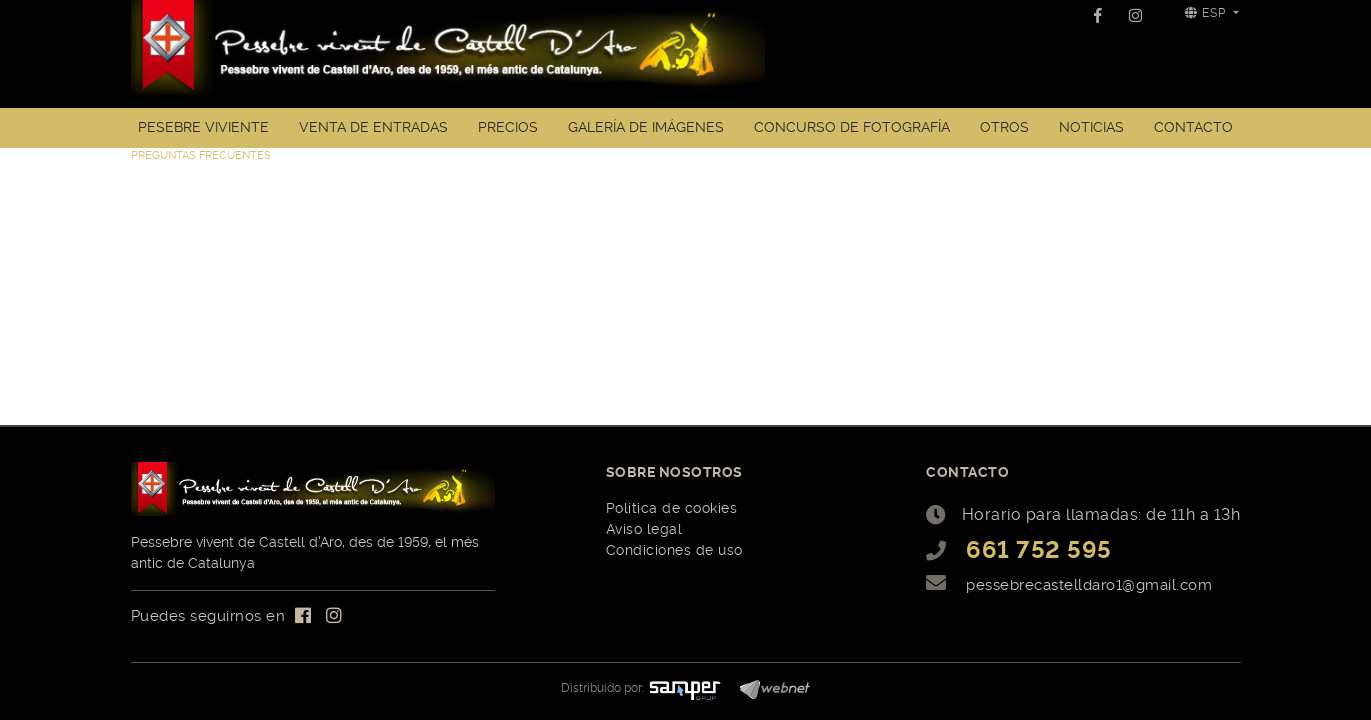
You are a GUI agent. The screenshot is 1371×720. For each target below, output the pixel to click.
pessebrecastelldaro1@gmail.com (1089, 585)
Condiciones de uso (674, 550)
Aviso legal (644, 529)
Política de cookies (672, 508)
